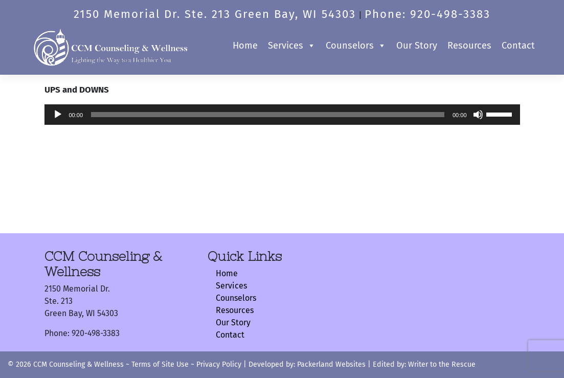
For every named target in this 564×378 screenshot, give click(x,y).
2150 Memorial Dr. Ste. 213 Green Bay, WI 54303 (215, 14)
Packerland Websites (331, 364)
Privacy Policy (218, 364)
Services (291, 46)
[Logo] (111, 46)
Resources (469, 45)
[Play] (58, 114)
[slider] (267, 114)
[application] (282, 114)
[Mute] (478, 114)
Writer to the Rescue (441, 364)
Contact (518, 45)
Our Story (416, 45)
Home (245, 45)
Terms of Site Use (160, 364)
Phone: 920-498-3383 (427, 14)
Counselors (356, 46)
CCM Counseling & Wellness (78, 364)
